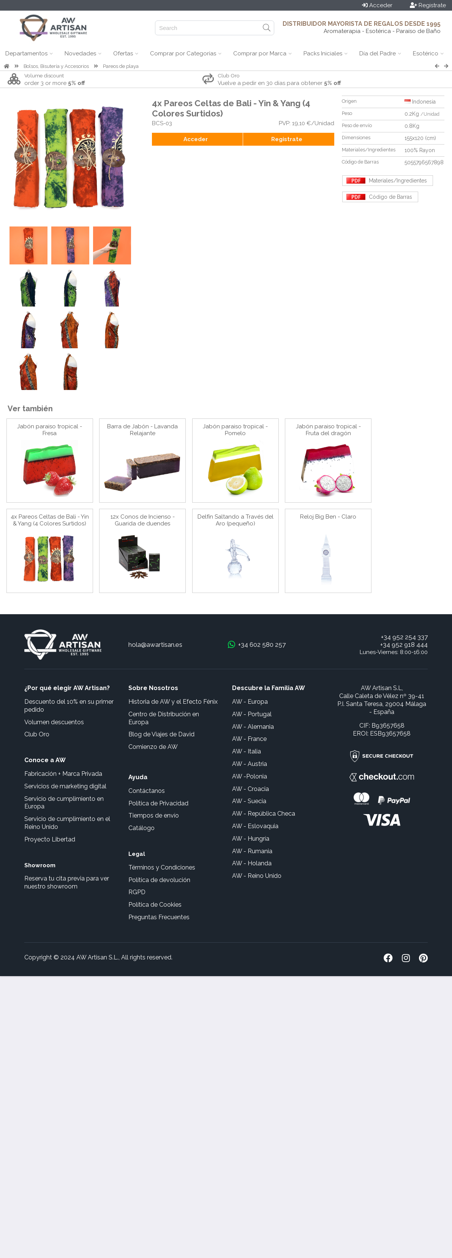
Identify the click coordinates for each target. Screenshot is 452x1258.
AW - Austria (249, 763)
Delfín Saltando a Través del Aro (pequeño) (235, 520)
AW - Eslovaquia (255, 826)
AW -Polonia (249, 776)
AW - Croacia (250, 789)
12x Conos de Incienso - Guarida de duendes (143, 520)
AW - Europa (250, 701)
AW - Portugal (252, 714)
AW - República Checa (263, 813)
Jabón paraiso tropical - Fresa (49, 430)
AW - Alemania (253, 726)
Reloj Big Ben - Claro (328, 516)
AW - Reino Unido (256, 875)
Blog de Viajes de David (161, 734)
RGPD (136, 892)
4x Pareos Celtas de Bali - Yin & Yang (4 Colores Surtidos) (50, 520)
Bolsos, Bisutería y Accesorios (56, 66)
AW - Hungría (250, 838)
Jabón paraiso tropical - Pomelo (235, 430)
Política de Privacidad (158, 803)
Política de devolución (159, 880)
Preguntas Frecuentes (159, 917)
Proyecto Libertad (49, 839)
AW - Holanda (252, 863)
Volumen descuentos (54, 722)
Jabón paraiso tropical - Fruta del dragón (328, 430)
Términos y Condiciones (161, 867)
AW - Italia (246, 751)
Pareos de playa (121, 66)
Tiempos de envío (153, 815)
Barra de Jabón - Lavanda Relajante (142, 430)
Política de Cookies (155, 904)
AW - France (249, 738)
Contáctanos (146, 790)
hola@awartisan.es (155, 644)
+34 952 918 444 (404, 644)
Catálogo (141, 828)
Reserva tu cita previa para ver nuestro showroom (66, 882)
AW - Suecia (249, 801)
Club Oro (36, 734)
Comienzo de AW (153, 746)
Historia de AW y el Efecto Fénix (173, 701)
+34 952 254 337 (404, 637)
